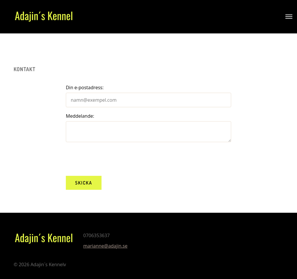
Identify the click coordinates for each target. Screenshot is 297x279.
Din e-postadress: (85, 87)
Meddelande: (80, 116)
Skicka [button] (83, 183)
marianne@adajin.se (105, 246)
